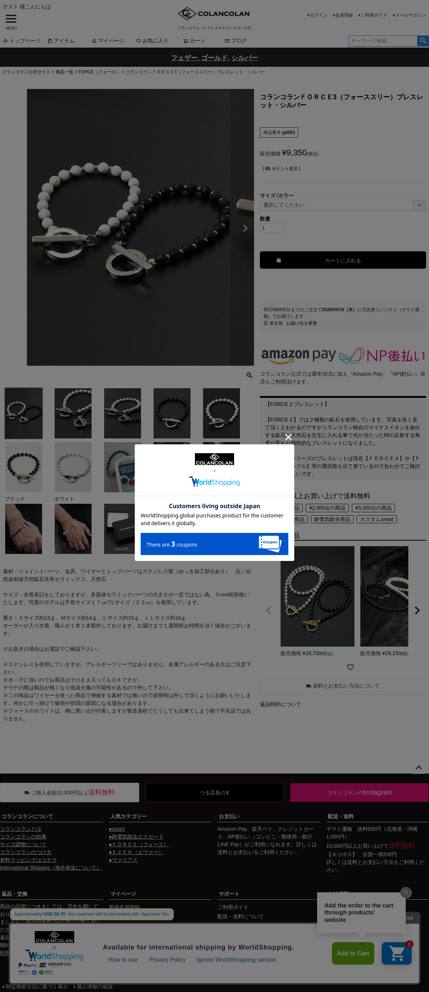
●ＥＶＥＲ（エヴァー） (136, 852)
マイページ (108, 41)
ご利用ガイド (374, 15)
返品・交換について (240, 935)
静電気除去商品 (332, 519)
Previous (11, 228)
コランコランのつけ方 (26, 852)
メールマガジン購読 (132, 926)
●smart (117, 829)
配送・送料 (341, 816)
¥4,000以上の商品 (284, 519)
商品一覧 (64, 72)
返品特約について (280, 704)
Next (245, 228)
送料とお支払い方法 (370, 862)
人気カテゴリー (128, 816)
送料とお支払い (235, 852)
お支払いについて (238, 926)
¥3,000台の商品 (373, 508)
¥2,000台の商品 (327, 508)
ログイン (318, 15)
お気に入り (152, 41)
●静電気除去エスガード (136, 837)
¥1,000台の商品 (281, 508)
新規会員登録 (124, 907)
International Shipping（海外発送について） (51, 868)
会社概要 (338, 894)
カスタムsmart (377, 519)
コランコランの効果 (23, 837)
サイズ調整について (23, 844)
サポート (229, 894)
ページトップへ (419, 768)
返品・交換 (14, 894)
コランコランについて (27, 816)
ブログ (235, 41)
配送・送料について (240, 916)
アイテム (61, 41)
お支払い (229, 816)
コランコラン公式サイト (26, 72)
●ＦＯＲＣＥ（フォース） (139, 844)
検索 (423, 41)
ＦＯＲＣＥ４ (383, 458)
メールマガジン (410, 15)
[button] (269, 610)
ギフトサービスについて (245, 944)
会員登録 (344, 15)
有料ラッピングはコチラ (28, 860)
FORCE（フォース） (99, 72)
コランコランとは (20, 829)
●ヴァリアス (123, 860)
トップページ (22, 41)
